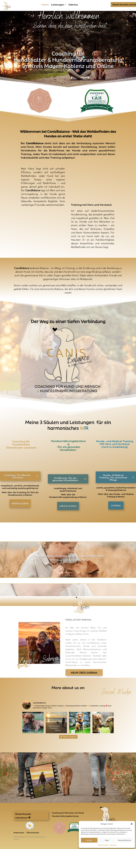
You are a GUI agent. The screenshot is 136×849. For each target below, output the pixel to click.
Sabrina (73, 5)
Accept (89, 840)
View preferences (124, 840)
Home (45, 5)
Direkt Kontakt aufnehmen (23, 815)
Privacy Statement (103, 845)
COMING (116, 505)
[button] (132, 824)
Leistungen (57, 5)
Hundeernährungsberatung (65, 816)
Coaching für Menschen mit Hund (68, 813)
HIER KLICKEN (20, 503)
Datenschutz (33, 833)
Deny (107, 840)
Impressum (113, 845)
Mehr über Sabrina (84, 672)
